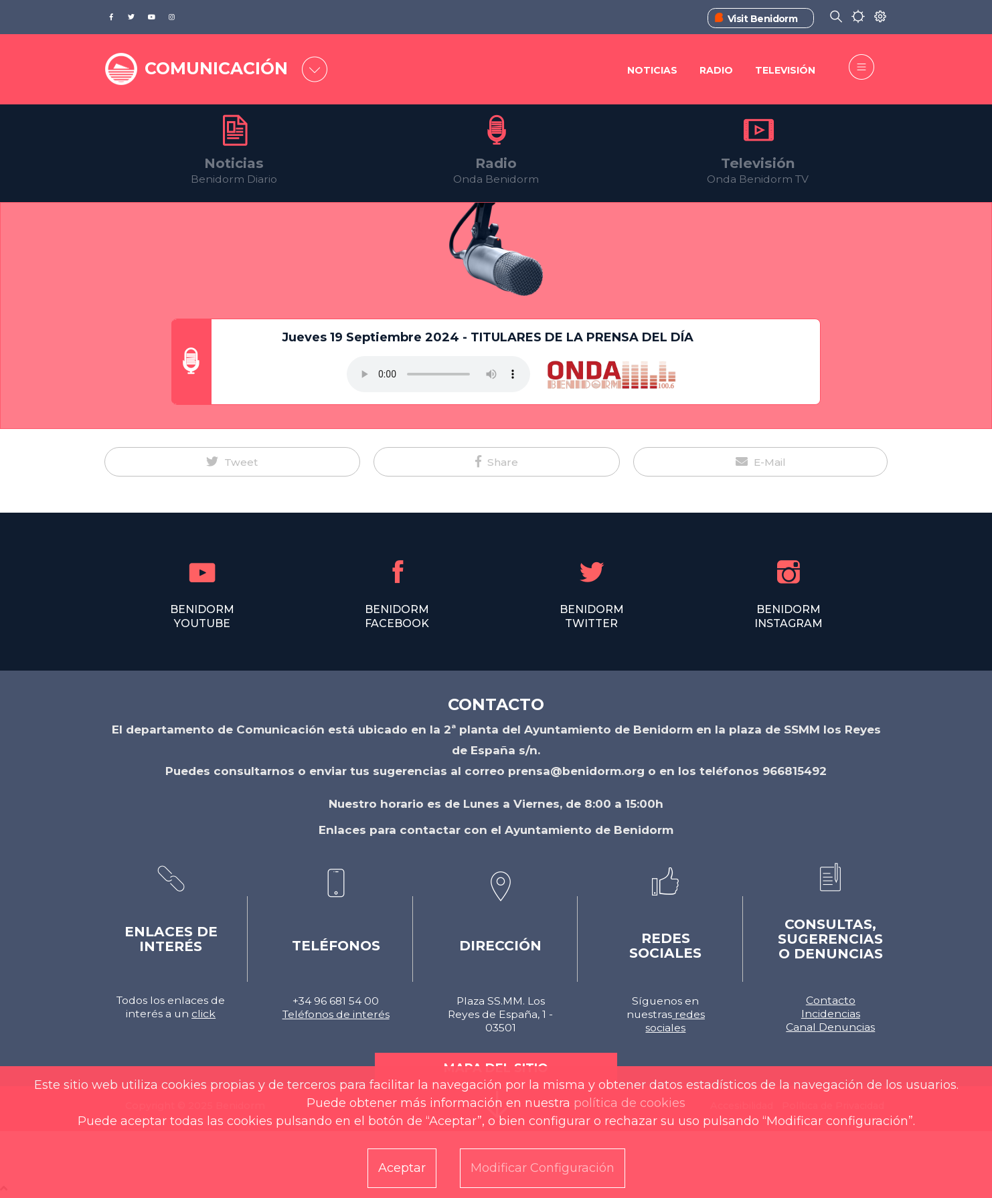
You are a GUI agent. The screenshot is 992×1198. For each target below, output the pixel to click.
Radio (716, 70)
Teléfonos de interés (336, 1014)
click (203, 1013)
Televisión (785, 70)
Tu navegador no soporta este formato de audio (438, 374)
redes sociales (675, 1021)
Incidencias (830, 1013)
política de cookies (629, 1103)
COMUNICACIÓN (216, 68)
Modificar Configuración (542, 1168)
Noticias (652, 70)
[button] (232, 462)
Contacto (830, 1000)
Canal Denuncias (830, 1027)
